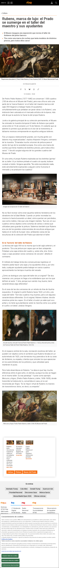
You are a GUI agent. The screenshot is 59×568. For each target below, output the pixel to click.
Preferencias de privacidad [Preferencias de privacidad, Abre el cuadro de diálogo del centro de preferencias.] (10, 565)
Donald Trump (35, 489)
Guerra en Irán (48, 489)
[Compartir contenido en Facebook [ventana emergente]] (21, 89)
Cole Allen (24, 489)
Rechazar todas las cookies (10, 560)
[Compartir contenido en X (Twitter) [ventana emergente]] (25, 89)
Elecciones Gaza (31, 492)
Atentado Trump (12, 489)
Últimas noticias (40, 496)
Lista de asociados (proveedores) (11, 551)
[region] (29, 541)
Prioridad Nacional (15, 492)
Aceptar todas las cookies (10, 555)
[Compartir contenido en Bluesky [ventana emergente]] (29, 89)
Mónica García (45, 492)
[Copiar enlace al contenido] (38, 89)
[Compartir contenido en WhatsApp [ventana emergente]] (34, 89)
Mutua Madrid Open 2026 (22, 496)
